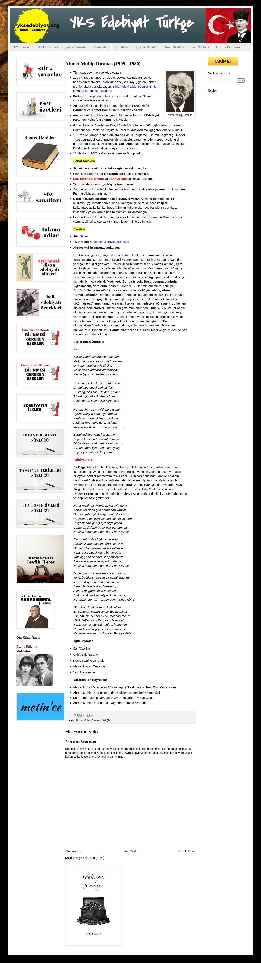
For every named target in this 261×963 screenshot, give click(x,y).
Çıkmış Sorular (147, 47)
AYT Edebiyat (48, 47)
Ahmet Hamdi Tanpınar (89, 666)
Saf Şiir (106, 720)
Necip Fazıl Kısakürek (88, 660)
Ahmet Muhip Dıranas (88, 720)
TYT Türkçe (22, 47)
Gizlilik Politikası (228, 47)
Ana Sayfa (130, 851)
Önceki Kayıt (186, 851)
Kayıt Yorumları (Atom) (90, 858)
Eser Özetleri (200, 47)
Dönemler (101, 47)
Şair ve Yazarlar (76, 47)
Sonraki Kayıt (74, 851)
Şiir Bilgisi (122, 47)
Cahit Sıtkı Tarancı (86, 654)
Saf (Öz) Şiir (81, 648)
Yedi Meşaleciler (85, 672)
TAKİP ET (223, 61)
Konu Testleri (174, 47)
